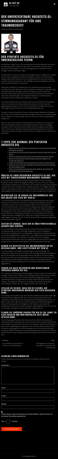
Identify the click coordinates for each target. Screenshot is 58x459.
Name (3, 388)
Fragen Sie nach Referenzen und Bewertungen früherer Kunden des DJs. (32, 163)
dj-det (21, 29)
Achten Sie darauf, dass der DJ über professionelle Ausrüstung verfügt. (31, 156)
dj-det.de (14, 3)
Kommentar (5, 365)
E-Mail (3, 396)
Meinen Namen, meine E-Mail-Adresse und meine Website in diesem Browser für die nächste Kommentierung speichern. (27, 415)
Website (3, 404)
